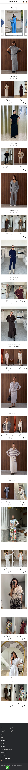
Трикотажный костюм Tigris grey (7, 502)
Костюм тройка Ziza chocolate (14, 344)
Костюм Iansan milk (20, 167)
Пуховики (2, 727)
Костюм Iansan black (7, 167)
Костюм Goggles (7, 569)
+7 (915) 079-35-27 (4, 741)
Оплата (11, 728)
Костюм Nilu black (14, 143)
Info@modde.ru (3, 743)
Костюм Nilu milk (7, 100)
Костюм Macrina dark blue (14, 277)
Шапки (2, 737)
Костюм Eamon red (20, 636)
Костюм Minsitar (14, 612)
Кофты (2, 735)
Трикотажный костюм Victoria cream (7, 368)
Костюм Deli (7, 703)
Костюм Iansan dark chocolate (7, 234)
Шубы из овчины (3, 733)
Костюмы (2, 731)
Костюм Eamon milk (14, 679)
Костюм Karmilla (7, 636)
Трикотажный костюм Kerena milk (21, 435)
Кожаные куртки (3, 730)
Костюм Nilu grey (14, 76)
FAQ (11, 731)
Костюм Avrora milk (20, 569)
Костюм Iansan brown (21, 234)
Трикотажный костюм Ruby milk (7, 435)
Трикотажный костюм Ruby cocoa (14, 411)
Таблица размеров (13, 733)
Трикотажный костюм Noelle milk (21, 368)
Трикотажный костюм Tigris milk (14, 478)
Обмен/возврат (12, 730)
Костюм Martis (14, 545)
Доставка (11, 727)
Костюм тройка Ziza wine (21, 301)
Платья (2, 734)
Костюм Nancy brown (7, 301)
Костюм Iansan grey (14, 210)
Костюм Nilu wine (21, 100)
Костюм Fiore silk (21, 502)
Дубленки (2, 728)
